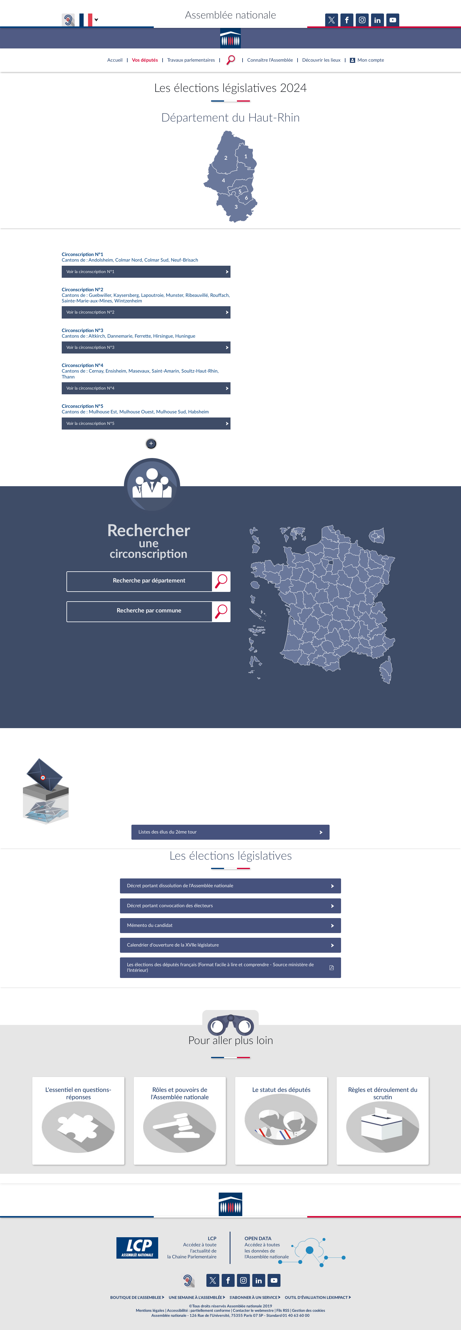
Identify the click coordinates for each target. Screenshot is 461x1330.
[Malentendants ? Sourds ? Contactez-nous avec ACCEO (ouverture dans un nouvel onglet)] (188, 1280)
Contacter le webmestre (253, 1310)
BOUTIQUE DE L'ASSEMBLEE (135, 1297)
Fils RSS (282, 1310)
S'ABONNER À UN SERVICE (253, 1297)
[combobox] (148, 581)
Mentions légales (150, 1310)
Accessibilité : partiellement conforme (198, 1310)
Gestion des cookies (308, 1310)
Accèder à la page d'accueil (230, 36)
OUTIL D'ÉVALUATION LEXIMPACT (316, 1297)
